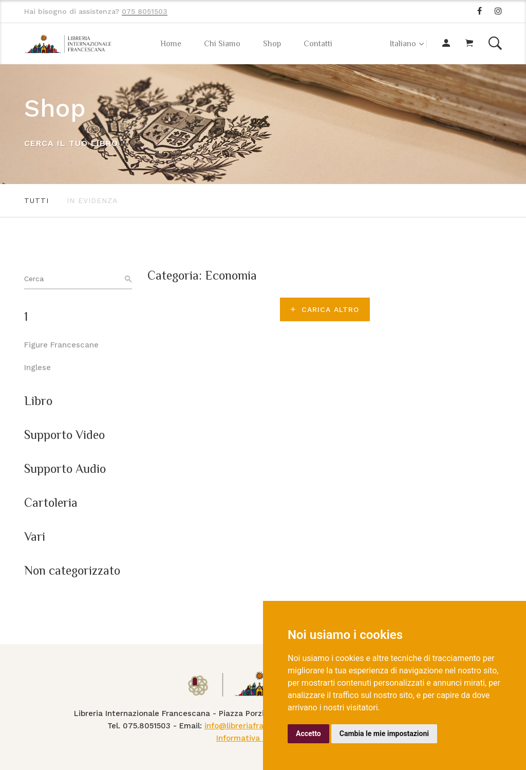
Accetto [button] (308, 733)
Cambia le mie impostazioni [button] (384, 733)
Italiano (403, 43)
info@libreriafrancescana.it (256, 725)
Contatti (318, 43)
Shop (272, 43)
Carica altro (325, 309)
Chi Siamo (222, 43)
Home (170, 43)
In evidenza (92, 200)
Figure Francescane (61, 345)
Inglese (37, 367)
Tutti (36, 200)
